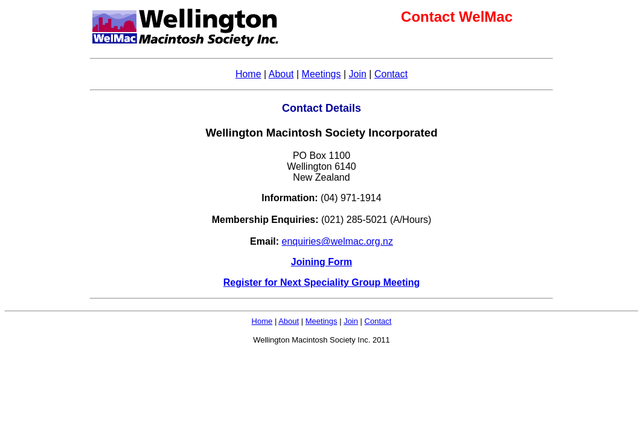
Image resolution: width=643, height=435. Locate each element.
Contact (391, 74)
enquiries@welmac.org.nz (337, 241)
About (281, 74)
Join (357, 74)
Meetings (321, 74)
